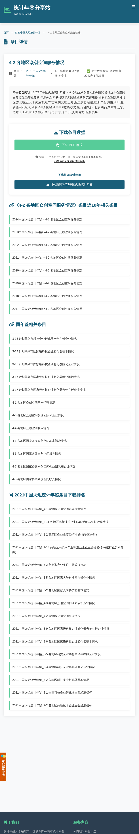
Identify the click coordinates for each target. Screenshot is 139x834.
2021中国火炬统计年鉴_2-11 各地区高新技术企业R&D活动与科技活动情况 (60, 521)
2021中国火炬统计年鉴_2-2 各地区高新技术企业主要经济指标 (52, 705)
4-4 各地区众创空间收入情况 (30, 428)
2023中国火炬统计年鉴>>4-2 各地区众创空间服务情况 (47, 232)
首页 (6, 32)
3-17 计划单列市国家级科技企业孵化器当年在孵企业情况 (48, 389)
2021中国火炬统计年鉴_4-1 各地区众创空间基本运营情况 (49, 509)
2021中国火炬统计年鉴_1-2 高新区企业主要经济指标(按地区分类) (54, 534)
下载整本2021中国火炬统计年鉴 (69, 184)
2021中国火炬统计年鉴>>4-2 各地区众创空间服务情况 (47, 257)
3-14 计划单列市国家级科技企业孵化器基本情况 (43, 351)
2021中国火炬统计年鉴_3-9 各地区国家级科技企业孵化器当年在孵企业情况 (60, 628)
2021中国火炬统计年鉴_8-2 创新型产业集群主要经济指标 (49, 564)
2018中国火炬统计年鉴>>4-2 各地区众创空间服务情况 (47, 296)
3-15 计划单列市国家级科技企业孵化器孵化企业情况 (46, 364)
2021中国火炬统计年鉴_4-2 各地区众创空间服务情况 (46, 616)
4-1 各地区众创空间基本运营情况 (33, 402)
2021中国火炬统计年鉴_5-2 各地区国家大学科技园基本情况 (50, 590)
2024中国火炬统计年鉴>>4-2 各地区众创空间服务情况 (47, 219)
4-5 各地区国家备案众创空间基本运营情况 (39, 440)
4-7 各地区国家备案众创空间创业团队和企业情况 (43, 466)
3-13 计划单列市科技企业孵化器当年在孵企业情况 (44, 338)
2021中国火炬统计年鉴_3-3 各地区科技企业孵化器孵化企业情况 (53, 667)
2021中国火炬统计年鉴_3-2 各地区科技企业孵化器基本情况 (50, 679)
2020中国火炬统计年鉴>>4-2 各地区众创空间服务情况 (47, 270)
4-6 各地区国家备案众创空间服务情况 (36, 453)
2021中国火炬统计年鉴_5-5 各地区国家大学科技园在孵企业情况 (53, 577)
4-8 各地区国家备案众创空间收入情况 (36, 479)
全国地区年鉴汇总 (84, 831)
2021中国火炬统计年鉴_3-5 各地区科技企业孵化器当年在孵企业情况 (56, 654)
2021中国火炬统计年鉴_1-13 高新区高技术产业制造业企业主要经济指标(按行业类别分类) (67, 550)
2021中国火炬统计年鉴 (27, 32)
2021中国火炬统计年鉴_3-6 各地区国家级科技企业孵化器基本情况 (55, 641)
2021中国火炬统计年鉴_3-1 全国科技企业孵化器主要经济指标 (52, 692)
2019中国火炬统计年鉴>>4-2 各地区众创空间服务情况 (47, 283)
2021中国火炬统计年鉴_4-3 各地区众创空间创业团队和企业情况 (53, 603)
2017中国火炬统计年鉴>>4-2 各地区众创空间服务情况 (47, 308)
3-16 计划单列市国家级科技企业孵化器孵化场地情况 (46, 376)
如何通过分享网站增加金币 (69, 161)
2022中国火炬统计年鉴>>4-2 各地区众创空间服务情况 (47, 245)
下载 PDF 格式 (69, 145)
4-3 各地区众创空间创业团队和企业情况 (38, 415)
